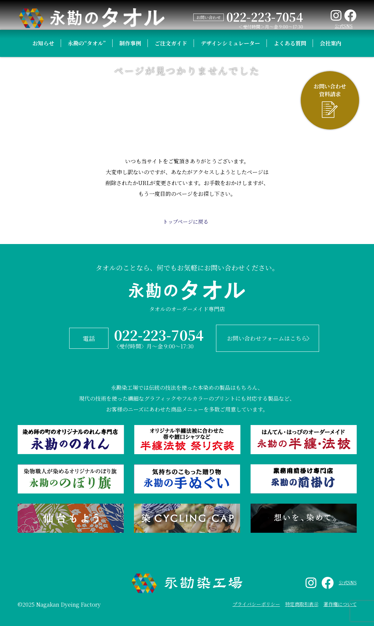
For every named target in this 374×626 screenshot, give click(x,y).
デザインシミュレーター (230, 129)
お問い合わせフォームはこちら (260, 336)
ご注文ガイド (171, 129)
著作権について (340, 599)
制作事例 (130, 129)
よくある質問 (290, 129)
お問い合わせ (207, 17)
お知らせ (43, 129)
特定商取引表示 (301, 599)
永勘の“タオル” (87, 129)
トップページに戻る (185, 221)
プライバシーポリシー (256, 599)
